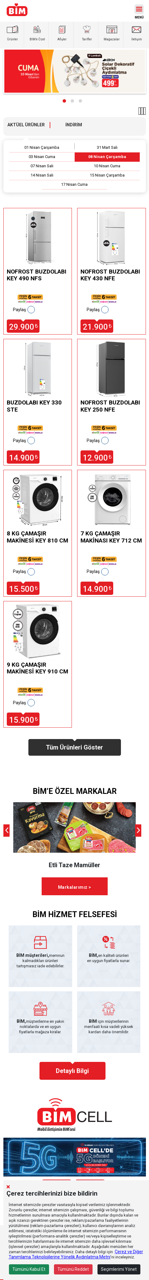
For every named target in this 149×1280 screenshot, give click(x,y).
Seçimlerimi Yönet (119, 1269)
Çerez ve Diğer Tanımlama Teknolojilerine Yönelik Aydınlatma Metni (76, 1254)
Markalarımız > (74, 887)
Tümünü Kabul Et (28, 1269)
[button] (64, 101)
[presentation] (6, 830)
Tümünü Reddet (73, 1269)
